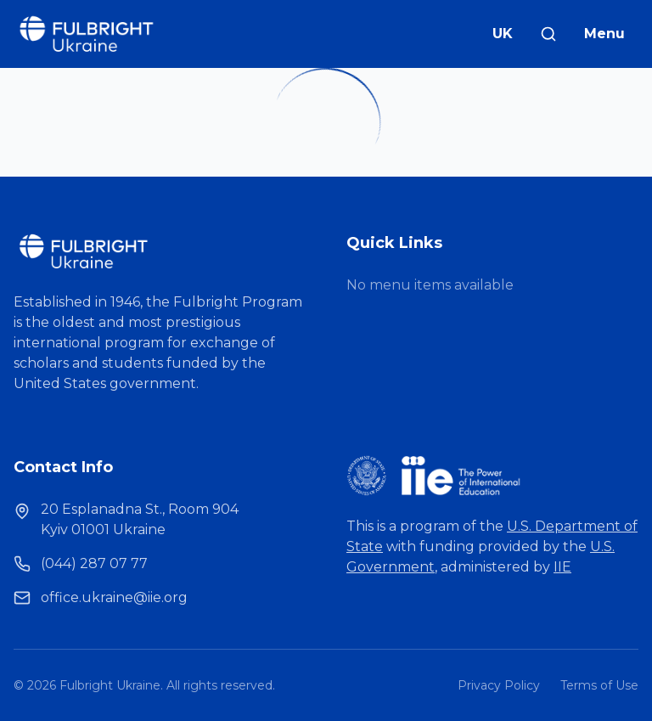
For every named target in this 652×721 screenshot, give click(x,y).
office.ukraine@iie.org (114, 597)
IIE (562, 567)
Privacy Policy (499, 685)
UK (502, 33)
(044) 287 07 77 (94, 563)
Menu (604, 33)
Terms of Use (599, 685)
